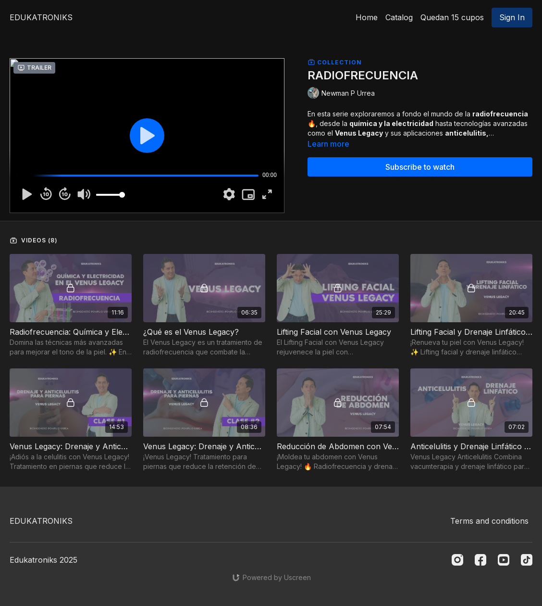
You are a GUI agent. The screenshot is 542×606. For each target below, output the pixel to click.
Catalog (399, 17)
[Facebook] (480, 560)
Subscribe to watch (420, 167)
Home (367, 17)
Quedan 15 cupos (452, 17)
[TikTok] (526, 560)
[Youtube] (503, 560)
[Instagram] (457, 560)
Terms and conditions (489, 521)
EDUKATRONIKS (41, 17)
